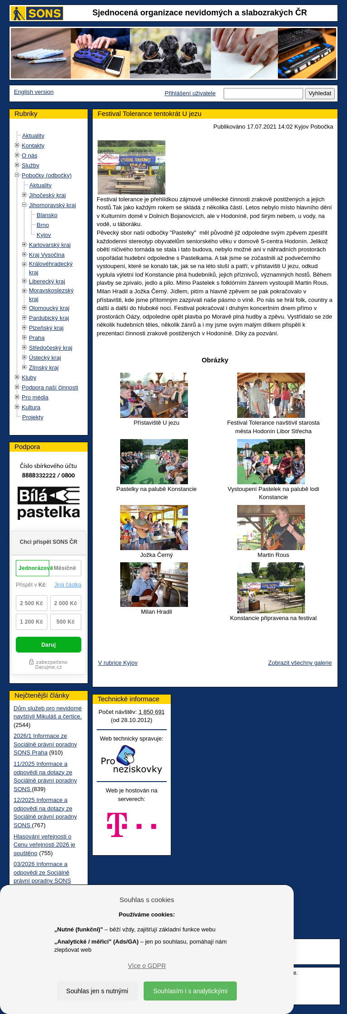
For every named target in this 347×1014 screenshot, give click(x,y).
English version (34, 91)
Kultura (31, 407)
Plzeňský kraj (46, 327)
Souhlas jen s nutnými (97, 991)
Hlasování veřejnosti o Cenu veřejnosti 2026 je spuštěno (44, 845)
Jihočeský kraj (47, 195)
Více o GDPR (147, 965)
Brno (43, 225)
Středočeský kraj (50, 347)
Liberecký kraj (47, 281)
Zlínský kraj (44, 367)
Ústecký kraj (45, 357)
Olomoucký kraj (49, 308)
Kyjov (44, 235)
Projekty (32, 417)
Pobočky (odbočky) (47, 175)
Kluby (29, 377)
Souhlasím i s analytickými (190, 991)
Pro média (35, 397)
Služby (30, 165)
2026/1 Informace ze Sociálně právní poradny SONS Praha (45, 744)
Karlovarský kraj (49, 244)
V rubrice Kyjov (117, 662)
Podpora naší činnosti (50, 387)
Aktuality (33, 135)
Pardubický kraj (49, 318)
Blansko (47, 215)
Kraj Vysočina (47, 254)
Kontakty (33, 145)
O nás (30, 155)
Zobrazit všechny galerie (300, 662)
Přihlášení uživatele (190, 93)
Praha (37, 337)
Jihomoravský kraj (52, 205)
